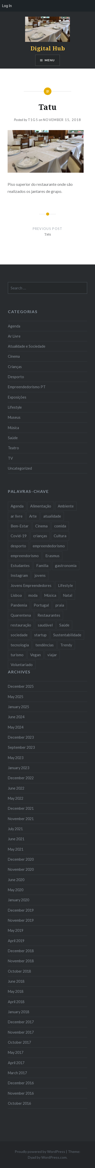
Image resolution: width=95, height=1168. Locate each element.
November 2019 (21, 920)
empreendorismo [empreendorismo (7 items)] (25, 555)
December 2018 (21, 951)
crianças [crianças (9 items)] (40, 535)
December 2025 (21, 686)
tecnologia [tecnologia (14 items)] (20, 645)
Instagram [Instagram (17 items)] (19, 575)
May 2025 (15, 697)
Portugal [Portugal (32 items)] (41, 605)
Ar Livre (14, 336)
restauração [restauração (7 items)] (21, 625)
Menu (50, 60)
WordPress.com (54, 1157)
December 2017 (21, 1022)
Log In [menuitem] (7, 6)
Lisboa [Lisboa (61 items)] (16, 595)
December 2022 (21, 778)
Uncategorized (20, 468)
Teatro (13, 448)
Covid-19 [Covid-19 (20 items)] (19, 535)
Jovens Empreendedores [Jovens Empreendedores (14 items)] (31, 585)
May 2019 (15, 930)
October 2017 (19, 1042)
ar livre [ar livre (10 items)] (17, 516)
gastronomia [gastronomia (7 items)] (66, 565)
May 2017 (15, 1052)
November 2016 (21, 1093)
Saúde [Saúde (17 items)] (64, 625)
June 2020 (16, 880)
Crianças (15, 367)
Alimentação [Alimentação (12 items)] (40, 506)
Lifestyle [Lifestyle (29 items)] (65, 585)
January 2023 (18, 768)
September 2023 (21, 747)
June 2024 (16, 717)
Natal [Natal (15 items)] (67, 595)
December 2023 (21, 737)
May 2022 (15, 798)
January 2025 (18, 707)
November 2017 (21, 1032)
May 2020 (15, 890)
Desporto (16, 377)
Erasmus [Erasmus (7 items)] (52, 555)
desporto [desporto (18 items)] (18, 546)
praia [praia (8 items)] (59, 605)
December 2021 (21, 808)
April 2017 (16, 1063)
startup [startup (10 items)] (40, 635)
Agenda (14, 326)
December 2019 (21, 910)
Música (13, 428)
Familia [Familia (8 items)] (42, 565)
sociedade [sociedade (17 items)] (19, 635)
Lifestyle (15, 407)
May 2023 (15, 758)
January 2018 (18, 1012)
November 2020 (21, 869)
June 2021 (16, 839)
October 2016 (19, 1103)
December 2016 (21, 1083)
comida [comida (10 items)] (60, 526)
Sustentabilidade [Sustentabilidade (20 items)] (67, 635)
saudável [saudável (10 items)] (45, 625)
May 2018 (15, 991)
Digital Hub (47, 48)
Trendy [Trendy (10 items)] (66, 645)
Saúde (13, 438)
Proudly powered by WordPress (40, 1151)
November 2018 (21, 961)
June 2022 (16, 788)
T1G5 (33, 120)
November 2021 (21, 819)
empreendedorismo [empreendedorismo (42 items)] (49, 546)
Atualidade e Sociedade (26, 346)
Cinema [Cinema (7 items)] (41, 526)
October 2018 (19, 971)
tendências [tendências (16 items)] (44, 645)
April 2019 (16, 941)
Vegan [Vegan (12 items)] (35, 654)
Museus (14, 417)
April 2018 (16, 1002)
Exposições (17, 397)
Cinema (14, 356)
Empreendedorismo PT (27, 387)
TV (10, 458)
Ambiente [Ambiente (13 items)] (66, 506)
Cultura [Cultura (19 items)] (60, 535)
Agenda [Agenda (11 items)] (17, 506)
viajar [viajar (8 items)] (52, 654)
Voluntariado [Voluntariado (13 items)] (22, 664)
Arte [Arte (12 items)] (33, 516)
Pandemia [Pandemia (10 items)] (19, 605)
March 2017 (17, 1073)
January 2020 (18, 900)
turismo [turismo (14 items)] (17, 654)
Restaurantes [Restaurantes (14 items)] (48, 615)
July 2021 (15, 829)
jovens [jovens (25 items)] (40, 575)
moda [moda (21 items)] (32, 595)
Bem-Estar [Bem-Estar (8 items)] (20, 526)
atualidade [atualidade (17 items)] (52, 516)
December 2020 (21, 859)
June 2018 (16, 981)
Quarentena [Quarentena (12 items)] (21, 615)
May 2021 (15, 849)
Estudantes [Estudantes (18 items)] (20, 565)
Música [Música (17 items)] (50, 595)
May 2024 (15, 727)
